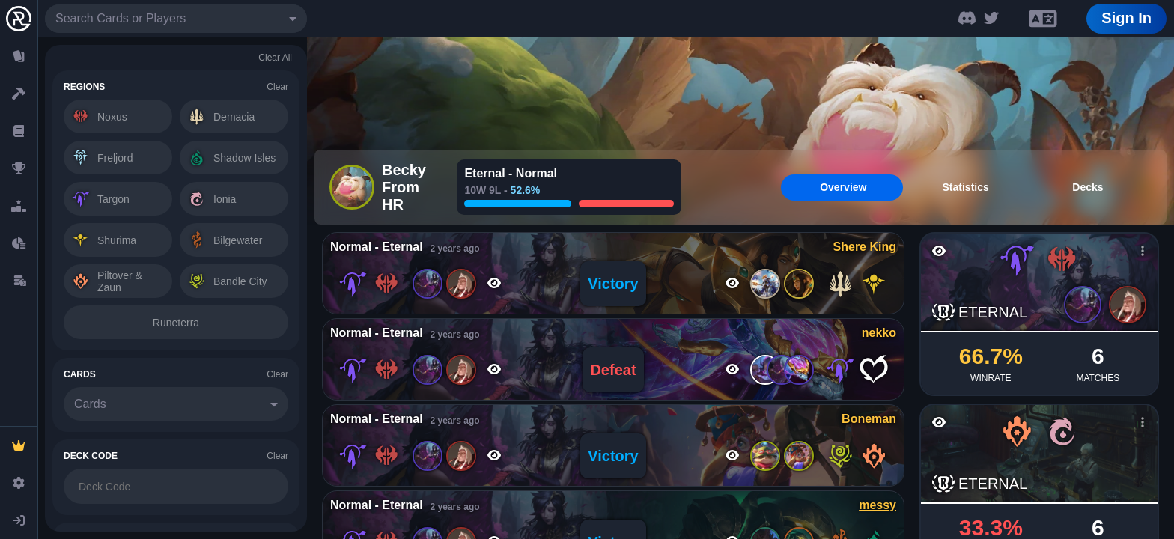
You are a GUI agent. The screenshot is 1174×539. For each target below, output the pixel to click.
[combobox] (176, 18)
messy (877, 505)
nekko (879, 332)
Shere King (864, 246)
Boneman (869, 418)
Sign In (1126, 18)
